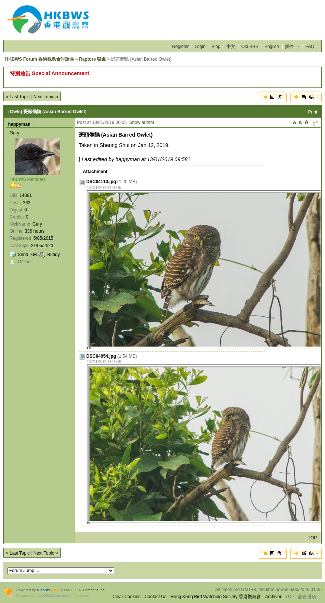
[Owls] (15, 111)
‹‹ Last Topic (18, 96)
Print (313, 112)
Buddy (53, 254)
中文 (230, 46)
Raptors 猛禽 (92, 59)
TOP (312, 537)
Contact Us (156, 596)
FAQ (309, 46)
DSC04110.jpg (101, 181)
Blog (216, 46)
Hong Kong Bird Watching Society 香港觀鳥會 (216, 596)
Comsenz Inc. (94, 590)
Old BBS (249, 46)
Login (199, 46)
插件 (289, 46)
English (271, 46)
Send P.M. (28, 254)
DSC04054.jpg (101, 356)
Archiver (273, 596)
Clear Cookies (126, 596)
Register (180, 46)
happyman (19, 124)
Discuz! (43, 590)
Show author (141, 122)
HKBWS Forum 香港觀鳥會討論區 (39, 59)
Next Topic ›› (45, 96)
